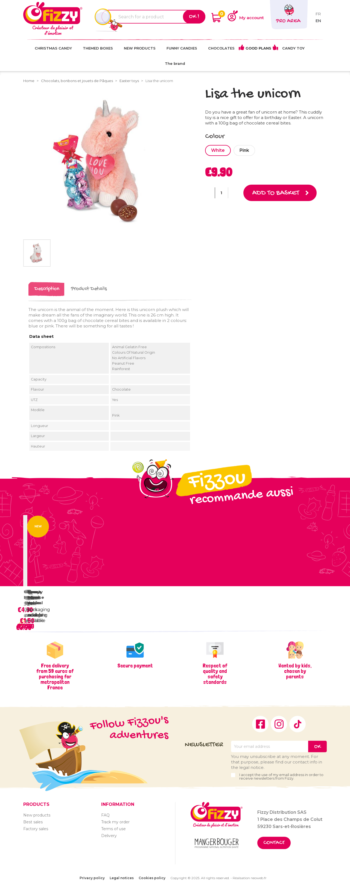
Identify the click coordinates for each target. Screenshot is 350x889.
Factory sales (35, 828)
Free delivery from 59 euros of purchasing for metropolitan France (55, 676)
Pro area (288, 21)
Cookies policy (152, 878)
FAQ (105, 815)
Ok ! (194, 16)
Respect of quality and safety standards (215, 673)
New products (36, 815)
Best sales (33, 822)
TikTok (297, 724)
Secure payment (135, 665)
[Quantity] (221, 192)
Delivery (109, 835)
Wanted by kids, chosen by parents (294, 671)
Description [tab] (46, 289)
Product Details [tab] (89, 289)
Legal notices (122, 878)
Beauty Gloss (35, 594)
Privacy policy (92, 878)
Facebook (260, 724)
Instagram (279, 724)
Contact (274, 843)
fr (318, 13)
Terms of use (113, 828)
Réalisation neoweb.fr (250, 878)
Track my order (115, 822)
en (318, 20)
